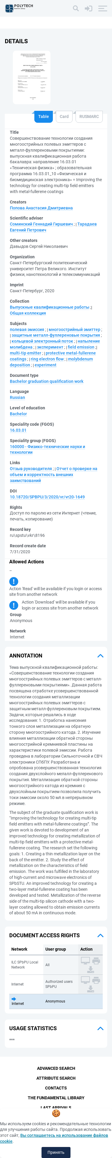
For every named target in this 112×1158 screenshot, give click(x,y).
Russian (17, 397)
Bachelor (18, 413)
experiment (45, 365)
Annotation (25, 655)
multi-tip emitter (25, 353)
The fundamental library (56, 1097)
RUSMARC (89, 116)
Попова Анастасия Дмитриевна (41, 208)
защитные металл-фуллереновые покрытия (56, 335)
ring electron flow (47, 359)
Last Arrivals (56, 1107)
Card (64, 116)
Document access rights (44, 935)
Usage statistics (33, 1028)
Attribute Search (56, 1078)
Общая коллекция (28, 313)
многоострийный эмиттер (74, 329)
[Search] (76, 8)
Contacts (56, 1088)
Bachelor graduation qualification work (46, 381)
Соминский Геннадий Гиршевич (41, 224)
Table (43, 116)
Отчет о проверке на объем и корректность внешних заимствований (53, 474)
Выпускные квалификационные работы (49, 307)
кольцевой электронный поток (42, 341)
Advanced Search (56, 1068)
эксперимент (50, 347)
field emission (81, 347)
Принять (56, 1152)
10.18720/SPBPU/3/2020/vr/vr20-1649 (47, 497)
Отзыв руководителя (31, 468)
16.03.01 (18, 430)
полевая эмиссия (27, 329)
